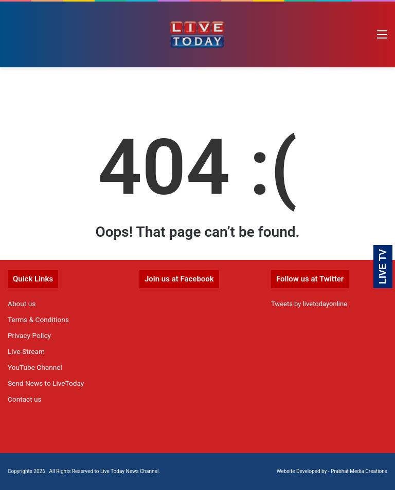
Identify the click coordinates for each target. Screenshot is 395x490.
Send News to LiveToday (46, 383)
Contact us (25, 399)
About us (21, 303)
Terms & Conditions (38, 319)
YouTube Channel (35, 367)
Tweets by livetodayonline (309, 304)
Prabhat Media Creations (359, 471)
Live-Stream (26, 351)
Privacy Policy (29, 335)
